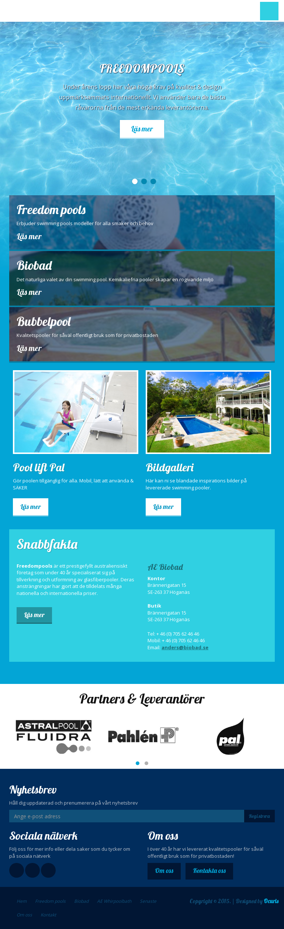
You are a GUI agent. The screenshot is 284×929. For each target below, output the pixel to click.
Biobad (81, 901)
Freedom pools (50, 901)
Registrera (259, 816)
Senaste (148, 901)
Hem (22, 901)
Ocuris (271, 901)
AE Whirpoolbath (114, 901)
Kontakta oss (209, 870)
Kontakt (48, 915)
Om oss (164, 870)
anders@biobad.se (185, 647)
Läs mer (142, 128)
